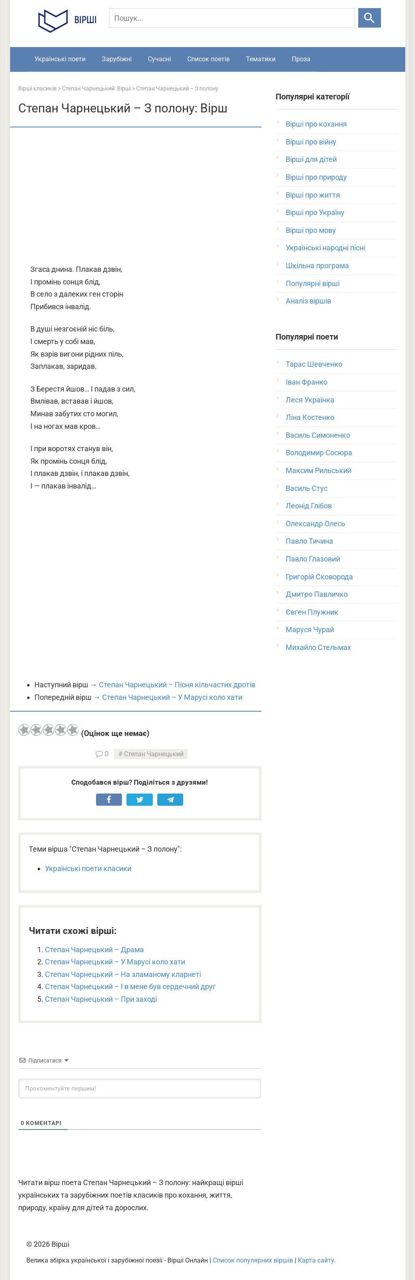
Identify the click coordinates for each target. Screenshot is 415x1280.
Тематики (261, 59)
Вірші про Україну (315, 212)
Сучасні (159, 59)
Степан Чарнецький (154, 754)
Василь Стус (306, 488)
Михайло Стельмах (318, 647)
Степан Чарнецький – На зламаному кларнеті (123, 974)
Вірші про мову (311, 230)
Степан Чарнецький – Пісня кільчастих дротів (177, 684)
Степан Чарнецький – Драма (94, 949)
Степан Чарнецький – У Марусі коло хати (172, 697)
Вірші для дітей (311, 159)
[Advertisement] (139, 196)
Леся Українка (310, 400)
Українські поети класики (88, 868)
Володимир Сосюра (319, 452)
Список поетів (208, 59)
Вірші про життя (313, 195)
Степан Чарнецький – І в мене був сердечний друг (130, 986)
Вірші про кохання (316, 124)
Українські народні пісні (325, 247)
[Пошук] (232, 18)
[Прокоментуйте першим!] (140, 1088)
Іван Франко (306, 382)
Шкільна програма (317, 265)
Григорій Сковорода (319, 576)
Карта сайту (316, 1260)
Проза (301, 59)
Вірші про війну (311, 142)
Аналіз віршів (308, 301)
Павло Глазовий (313, 559)
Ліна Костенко (310, 417)
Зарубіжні (117, 59)
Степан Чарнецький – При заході (101, 999)
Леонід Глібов (309, 505)
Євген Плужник (312, 612)
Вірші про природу (316, 177)
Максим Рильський (318, 470)
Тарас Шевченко (314, 364)
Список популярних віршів (253, 1260)
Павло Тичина (309, 541)
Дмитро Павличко (317, 594)
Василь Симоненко (318, 435)
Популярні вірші (313, 283)
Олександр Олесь (315, 523)
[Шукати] (369, 18)
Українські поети (60, 59)
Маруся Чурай (310, 629)
